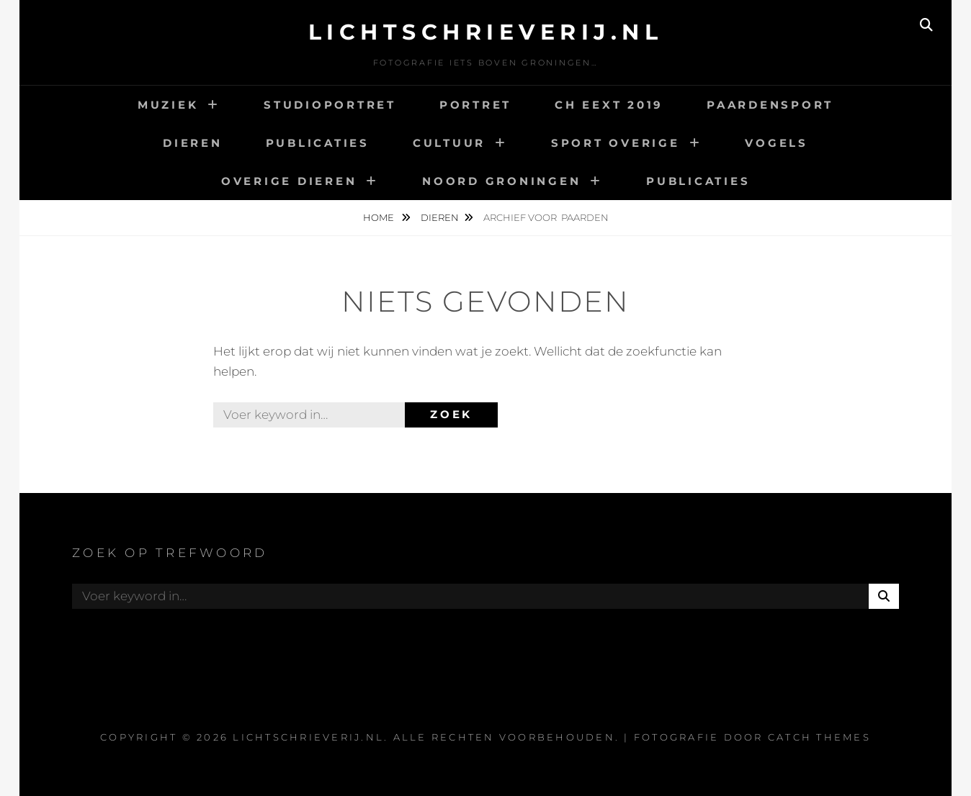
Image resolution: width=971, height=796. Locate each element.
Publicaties (318, 143)
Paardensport (770, 105)
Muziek (168, 105)
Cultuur (449, 143)
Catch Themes (819, 737)
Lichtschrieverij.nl (485, 32)
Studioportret (330, 105)
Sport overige (615, 143)
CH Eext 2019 (609, 105)
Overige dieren (289, 181)
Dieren (193, 143)
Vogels (776, 143)
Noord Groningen (501, 181)
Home (379, 217)
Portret (475, 105)
